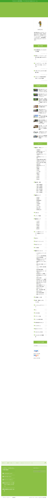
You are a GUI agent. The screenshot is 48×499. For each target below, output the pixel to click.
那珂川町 (42, 208)
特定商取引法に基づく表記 (9, 490)
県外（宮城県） (42, 192)
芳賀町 (42, 168)
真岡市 (42, 173)
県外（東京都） (42, 189)
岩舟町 (42, 225)
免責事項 (13, 497)
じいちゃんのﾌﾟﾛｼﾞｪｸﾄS (41, 305)
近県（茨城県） (42, 186)
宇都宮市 (2, 21)
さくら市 (42, 206)
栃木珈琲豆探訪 (42, 269)
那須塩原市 (42, 200)
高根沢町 (42, 164)
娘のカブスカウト (41, 328)
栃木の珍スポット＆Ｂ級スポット (42, 283)
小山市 (42, 221)
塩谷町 (42, 202)
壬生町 (42, 176)
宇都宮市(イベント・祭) (42, 157)
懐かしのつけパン (42, 294)
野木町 (42, 228)
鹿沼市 (42, 167)
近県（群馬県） (42, 187)
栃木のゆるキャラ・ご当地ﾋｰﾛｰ (42, 271)
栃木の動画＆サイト (42, 285)
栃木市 (42, 224)
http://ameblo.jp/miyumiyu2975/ (9, 250)
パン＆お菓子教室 (41, 319)
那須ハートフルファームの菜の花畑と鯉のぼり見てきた (40, 57)
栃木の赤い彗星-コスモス (42, 265)
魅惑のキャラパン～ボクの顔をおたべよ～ (42, 259)
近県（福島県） (42, 184)
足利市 (42, 222)
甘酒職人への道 (41, 297)
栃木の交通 (42, 277)
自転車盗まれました (41, 322)
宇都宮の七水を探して (42, 161)
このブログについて (8, 473)
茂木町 (42, 179)
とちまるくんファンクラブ (42, 253)
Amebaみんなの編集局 (41, 335)
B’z (41, 309)
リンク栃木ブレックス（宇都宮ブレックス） (41, 233)
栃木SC (41, 238)
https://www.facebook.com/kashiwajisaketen (12, 249)
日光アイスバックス (41, 241)
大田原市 (42, 203)
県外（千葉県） (42, 190)
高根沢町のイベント (42, 165)
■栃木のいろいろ (41, 250)
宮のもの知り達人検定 (42, 162)
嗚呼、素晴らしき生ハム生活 (41, 301)
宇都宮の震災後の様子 (42, 159)
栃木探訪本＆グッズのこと (42, 276)
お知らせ (41, 212)
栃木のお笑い (42, 291)
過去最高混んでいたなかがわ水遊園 (40, 50)
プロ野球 (41, 247)
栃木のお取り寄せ (42, 286)
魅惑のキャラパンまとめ (42, 262)
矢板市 (42, 205)
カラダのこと (41, 325)
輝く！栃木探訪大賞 (42, 289)
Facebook (9, 170)
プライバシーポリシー (8, 479)
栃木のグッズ (42, 288)
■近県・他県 (41, 182)
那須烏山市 (42, 209)
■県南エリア (41, 219)
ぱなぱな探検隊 (42, 257)
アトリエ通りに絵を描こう (42, 267)
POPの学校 (41, 313)
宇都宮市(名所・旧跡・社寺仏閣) (42, 152)
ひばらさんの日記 (41, 332)
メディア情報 (41, 215)
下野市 (42, 174)
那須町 (42, 199)
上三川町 (42, 171)
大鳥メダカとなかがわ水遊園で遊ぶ (40, 71)
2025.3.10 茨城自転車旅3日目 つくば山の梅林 (40, 77)
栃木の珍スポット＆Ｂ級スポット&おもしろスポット (9, 484)
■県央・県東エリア (41, 147)
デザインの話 (41, 316)
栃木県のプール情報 (42, 273)
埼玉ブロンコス (41, 244)
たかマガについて (7, 476)
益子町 (42, 177)
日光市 (42, 197)
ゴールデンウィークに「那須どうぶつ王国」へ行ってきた (40, 65)
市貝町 (42, 170)
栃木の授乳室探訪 (42, 292)
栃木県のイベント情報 (42, 279)
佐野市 (42, 227)
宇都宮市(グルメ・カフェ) (42, 155)
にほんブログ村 (36, 353)
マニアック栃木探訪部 (42, 255)
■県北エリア (41, 195)
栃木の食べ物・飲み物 (42, 281)
